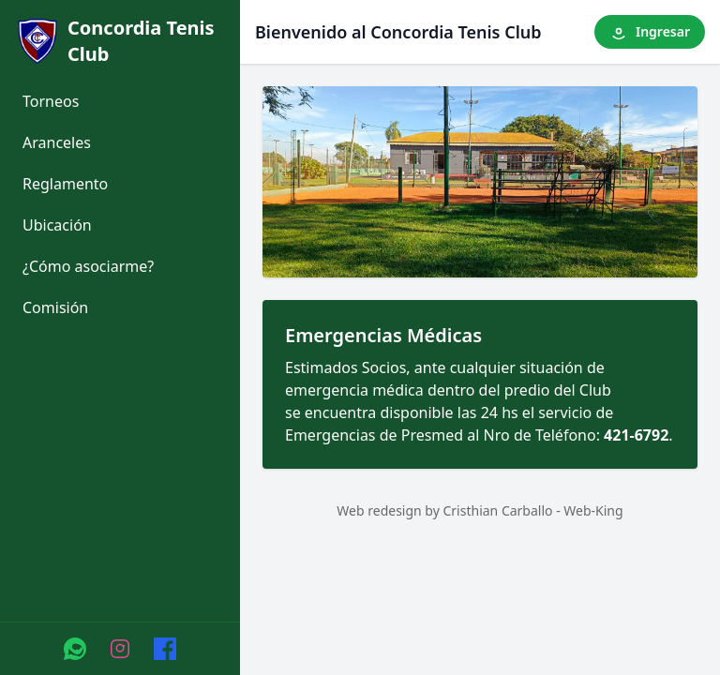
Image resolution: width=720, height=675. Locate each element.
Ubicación (57, 225)
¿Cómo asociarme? (88, 266)
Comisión (55, 307)
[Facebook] (165, 649)
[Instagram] (120, 649)
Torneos (50, 101)
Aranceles (56, 142)
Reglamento (65, 183)
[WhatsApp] (75, 649)
